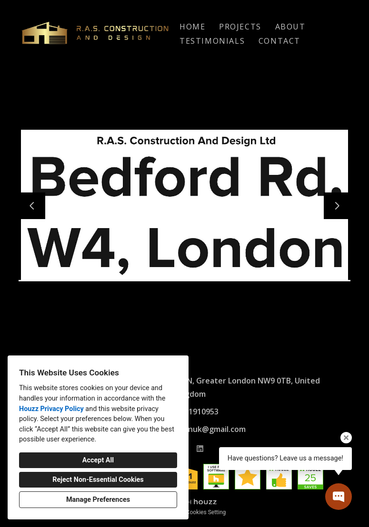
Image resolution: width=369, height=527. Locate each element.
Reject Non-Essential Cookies (97, 480)
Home (192, 26)
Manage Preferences (98, 500)
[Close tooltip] (346, 437)
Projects (240, 26)
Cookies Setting (206, 512)
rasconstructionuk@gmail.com (189, 429)
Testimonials (212, 41)
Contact (279, 41)
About (290, 26)
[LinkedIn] (200, 448)
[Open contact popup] (338, 496)
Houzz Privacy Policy (51, 409)
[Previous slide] (32, 205)
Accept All (98, 460)
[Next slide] (337, 205)
